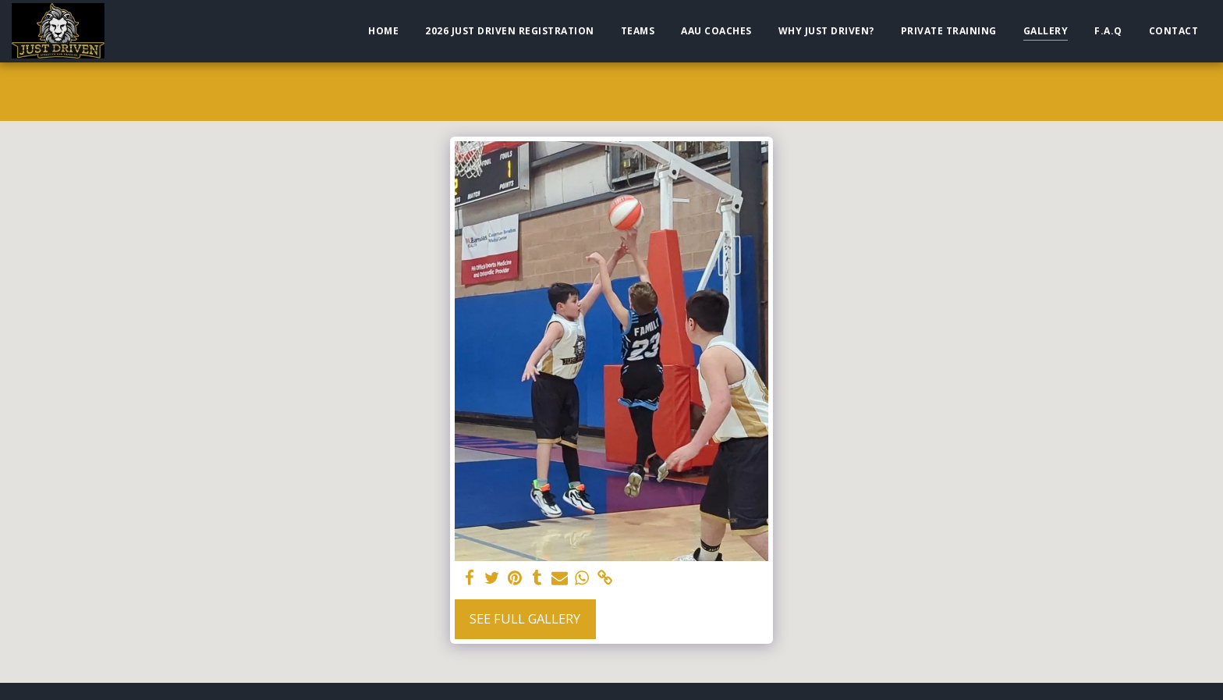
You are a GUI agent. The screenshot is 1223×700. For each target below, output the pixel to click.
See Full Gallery (525, 618)
